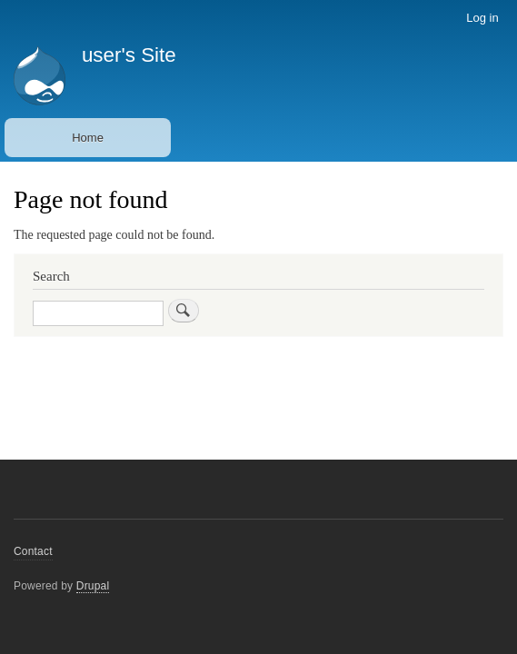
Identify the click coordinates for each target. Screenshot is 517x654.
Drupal (93, 586)
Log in (482, 18)
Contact (33, 551)
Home (88, 137)
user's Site (129, 55)
